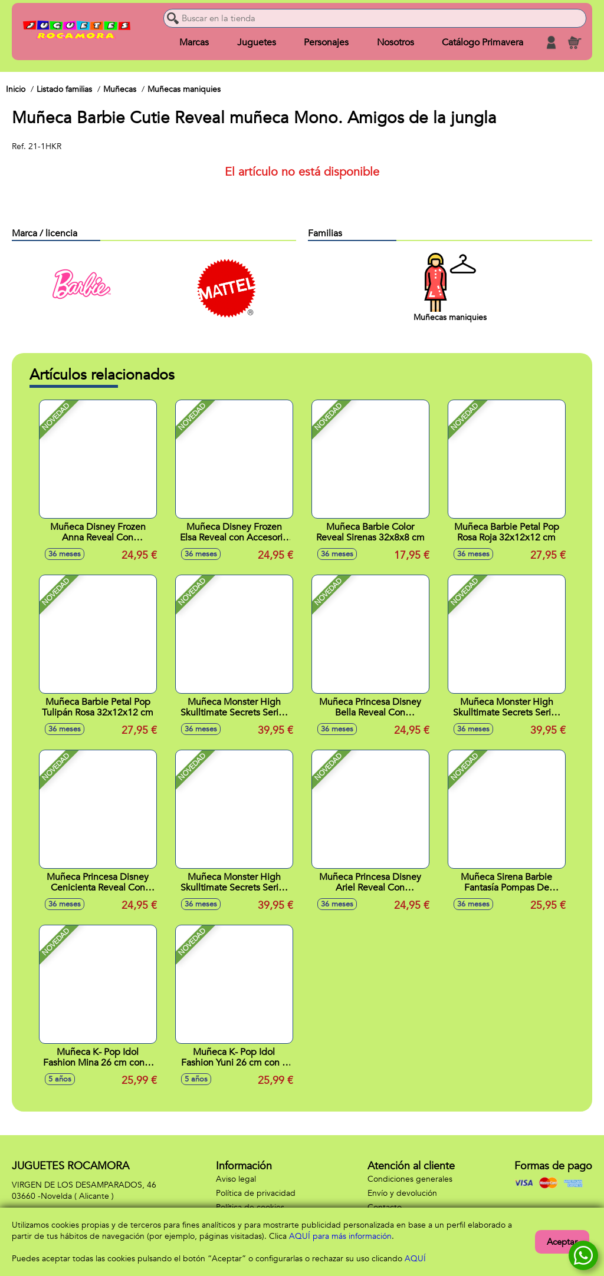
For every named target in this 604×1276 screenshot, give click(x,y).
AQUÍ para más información (340, 1236)
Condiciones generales (409, 1179)
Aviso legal (236, 1179)
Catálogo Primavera (482, 42)
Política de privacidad (256, 1193)
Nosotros (394, 42)
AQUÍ (415, 1258)
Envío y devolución (402, 1193)
